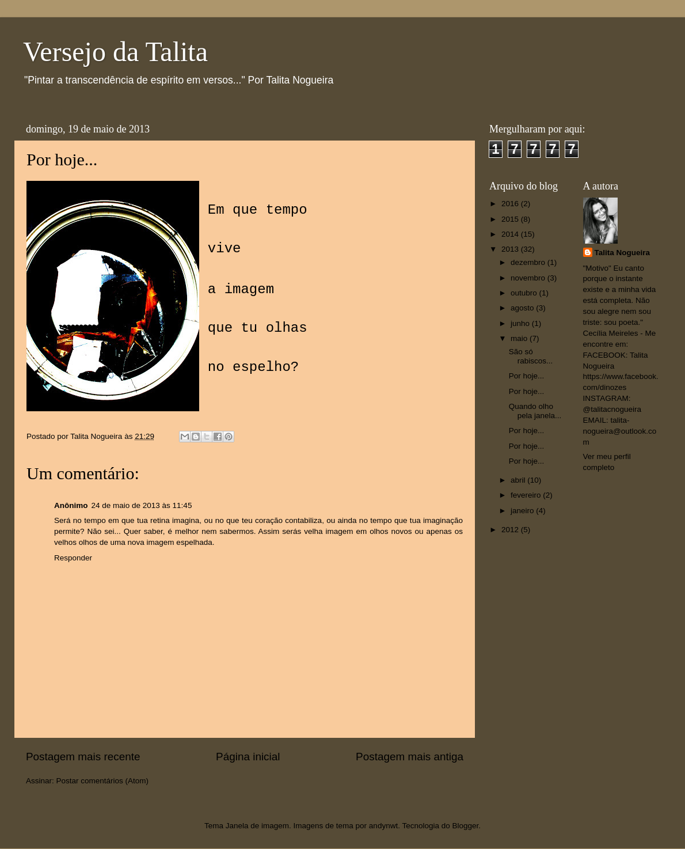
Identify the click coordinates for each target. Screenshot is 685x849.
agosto (523, 308)
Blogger (465, 825)
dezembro (529, 262)
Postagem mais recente (83, 757)
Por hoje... (527, 376)
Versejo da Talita (115, 51)
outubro (525, 293)
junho (521, 323)
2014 (511, 234)
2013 (511, 249)
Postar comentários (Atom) (102, 780)
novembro (529, 278)
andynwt (383, 825)
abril (519, 480)
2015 (511, 219)
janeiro (523, 510)
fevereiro (527, 495)
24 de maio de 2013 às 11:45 (142, 505)
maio (520, 338)
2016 (511, 203)
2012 (511, 529)
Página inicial (248, 757)
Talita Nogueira (622, 252)
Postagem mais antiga (409, 757)
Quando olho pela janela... (535, 411)
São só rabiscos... (531, 356)
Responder (73, 558)
